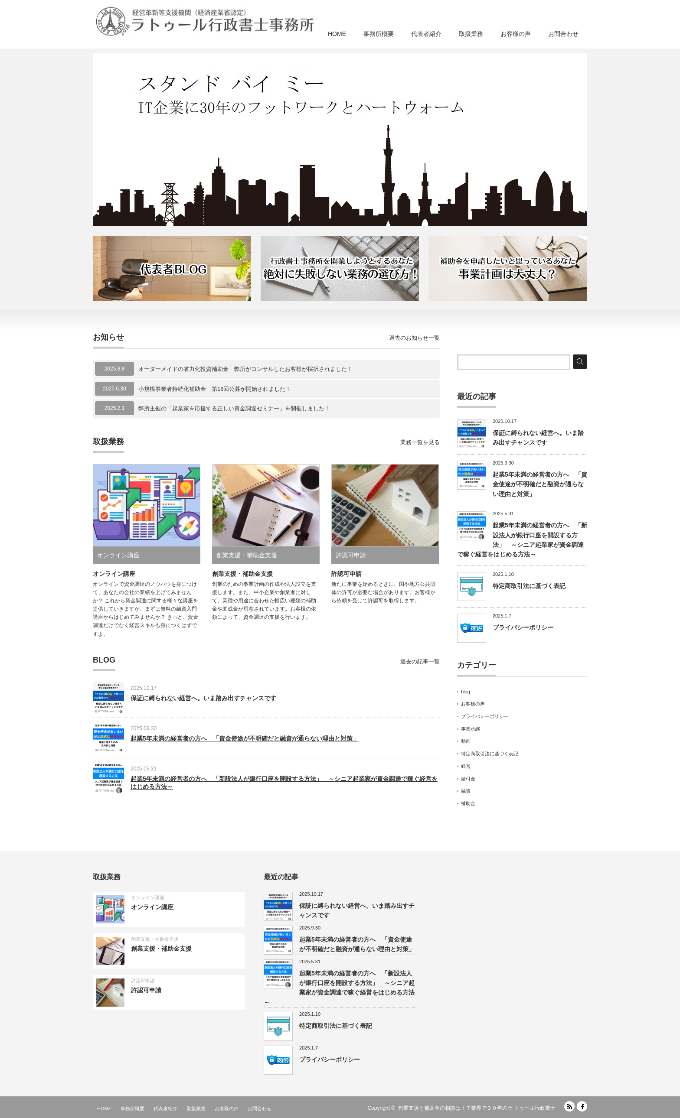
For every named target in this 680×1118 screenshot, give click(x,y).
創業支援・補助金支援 (246, 555)
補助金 (468, 803)
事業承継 (470, 728)
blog (465, 691)
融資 (466, 790)
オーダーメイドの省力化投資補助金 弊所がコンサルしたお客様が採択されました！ (245, 369)
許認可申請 (351, 555)
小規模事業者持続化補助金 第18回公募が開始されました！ (214, 389)
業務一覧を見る (420, 442)
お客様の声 (515, 33)
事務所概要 (378, 33)
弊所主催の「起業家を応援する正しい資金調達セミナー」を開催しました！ (234, 408)
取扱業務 (471, 33)
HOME (337, 33)
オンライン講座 (118, 555)
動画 (466, 741)
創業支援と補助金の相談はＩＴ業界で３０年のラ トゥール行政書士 (477, 1108)
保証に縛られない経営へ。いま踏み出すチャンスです (203, 698)
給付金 (468, 778)
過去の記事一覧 (420, 661)
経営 (466, 766)
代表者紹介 (426, 33)
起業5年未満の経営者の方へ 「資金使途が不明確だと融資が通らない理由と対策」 (245, 738)
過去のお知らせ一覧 (414, 338)
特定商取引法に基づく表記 (529, 585)
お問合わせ (563, 33)
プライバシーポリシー (523, 627)
